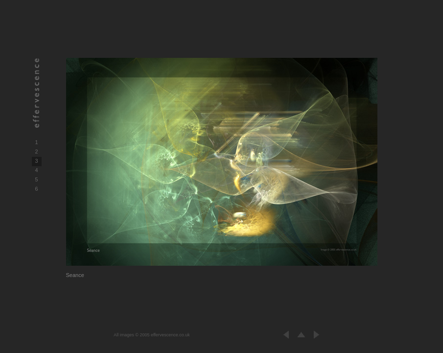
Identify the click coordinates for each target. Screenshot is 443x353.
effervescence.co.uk (170, 334)
